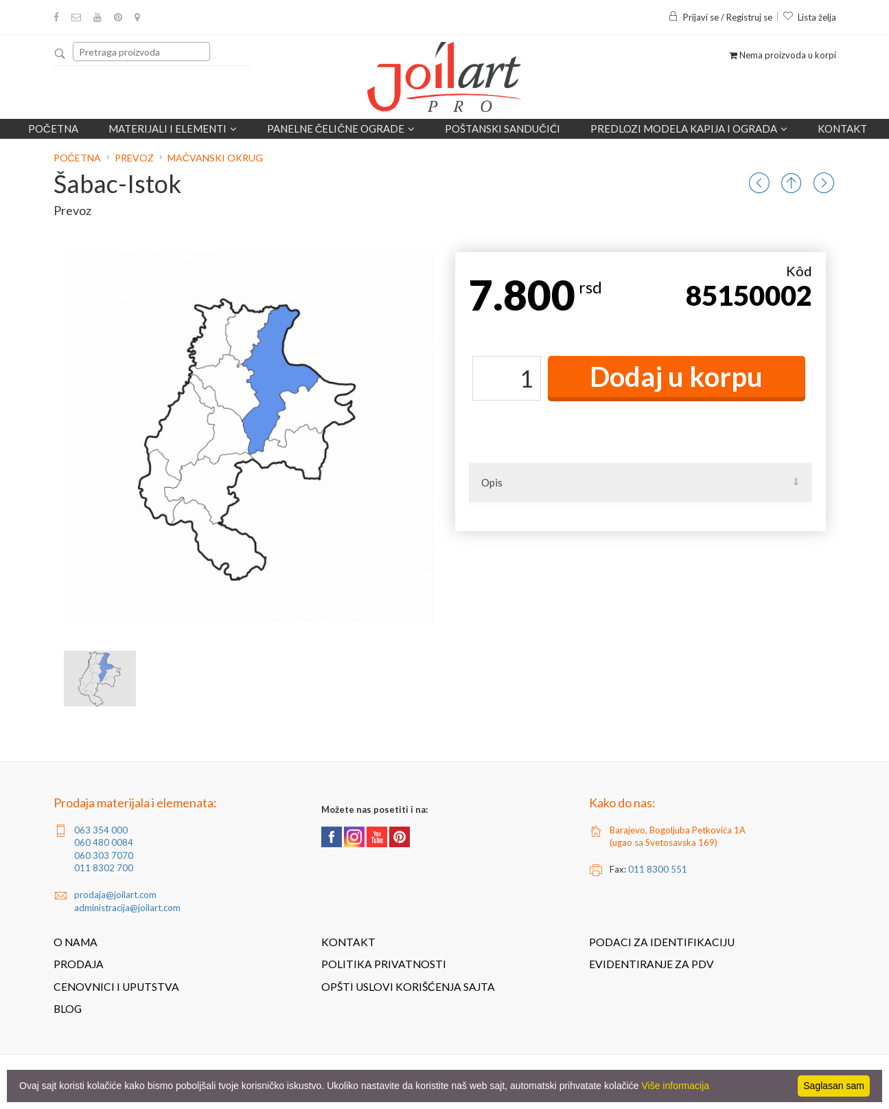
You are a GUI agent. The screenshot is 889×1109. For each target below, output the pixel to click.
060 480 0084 (103, 842)
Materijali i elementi (172, 128)
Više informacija (676, 1085)
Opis (492, 482)
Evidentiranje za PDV (651, 964)
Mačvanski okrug (215, 158)
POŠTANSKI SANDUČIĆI (502, 128)
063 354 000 (101, 830)
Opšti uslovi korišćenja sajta (408, 987)
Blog (68, 1008)
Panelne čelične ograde (341, 128)
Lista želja (809, 17)
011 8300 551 (657, 869)
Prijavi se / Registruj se (720, 17)
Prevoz (134, 158)
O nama (75, 942)
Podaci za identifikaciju (662, 942)
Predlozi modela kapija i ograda (688, 128)
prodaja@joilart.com (115, 894)
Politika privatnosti (383, 964)
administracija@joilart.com (127, 907)
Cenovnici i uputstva (116, 987)
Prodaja (79, 964)
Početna (53, 128)
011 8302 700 (103, 867)
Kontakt (842, 128)
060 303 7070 (103, 855)
